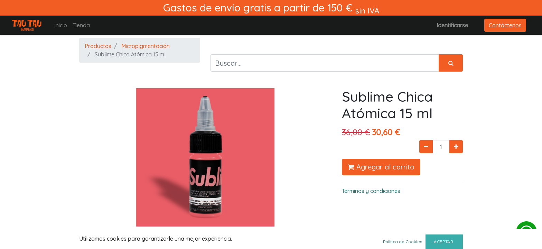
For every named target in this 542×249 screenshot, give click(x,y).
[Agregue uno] (456, 146)
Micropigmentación (145, 46)
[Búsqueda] (451, 63)
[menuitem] (61, 25)
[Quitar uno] (426, 146)
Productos (98, 46)
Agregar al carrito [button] (381, 167)
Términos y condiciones (371, 190)
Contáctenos (505, 25)
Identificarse (452, 25)
